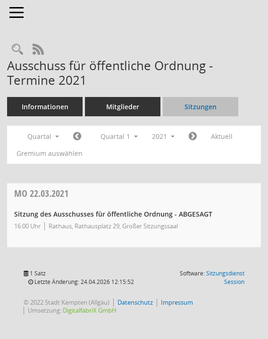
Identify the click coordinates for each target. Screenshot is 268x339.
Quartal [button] (43, 136)
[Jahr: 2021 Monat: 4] (193, 136)
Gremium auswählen (50, 153)
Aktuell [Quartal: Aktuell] (222, 136)
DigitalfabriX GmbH (90, 310)
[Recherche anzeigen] (17, 49)
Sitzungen (200, 106)
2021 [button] (163, 136)
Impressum (177, 302)
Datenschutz (135, 302)
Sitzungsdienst (225, 277)
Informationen (45, 106)
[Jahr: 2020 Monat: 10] (77, 136)
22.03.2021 (41, 193)
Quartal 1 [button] (119, 136)
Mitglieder (122, 106)
